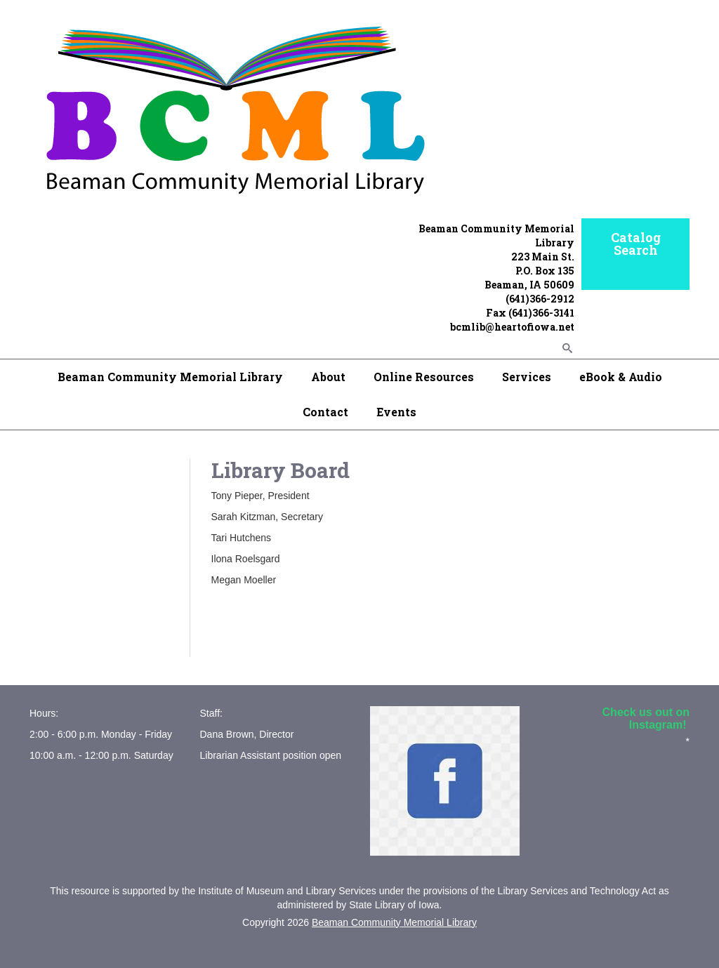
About (328, 376)
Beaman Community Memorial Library (170, 376)
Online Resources (424, 376)
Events (396, 411)
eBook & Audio (620, 376)
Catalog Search (636, 243)
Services (526, 376)
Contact (325, 411)
